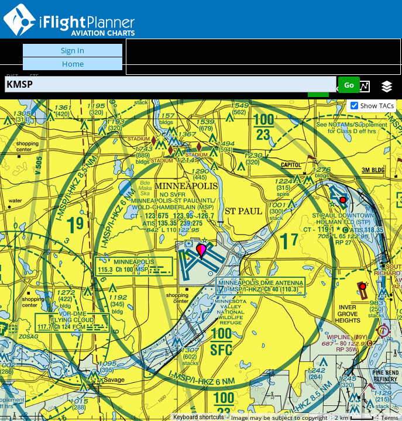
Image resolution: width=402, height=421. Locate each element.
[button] (201, 252)
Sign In (72, 50)
